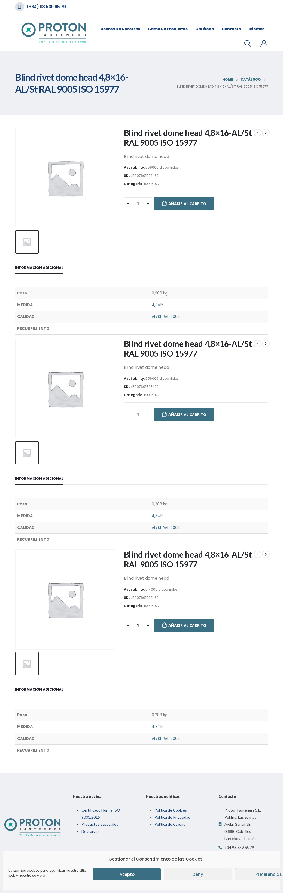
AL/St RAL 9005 (166, 316)
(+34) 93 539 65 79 (46, 7)
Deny (198, 874)
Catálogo (204, 29)
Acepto (127, 874)
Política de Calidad (169, 824)
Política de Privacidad (172, 817)
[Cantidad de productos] (138, 203)
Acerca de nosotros (120, 29)
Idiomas (256, 29)
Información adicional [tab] (39, 267)
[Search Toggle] (248, 43)
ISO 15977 (152, 183)
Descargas (90, 831)
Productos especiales (99, 824)
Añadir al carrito (187, 203)
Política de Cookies (170, 810)
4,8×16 (158, 305)
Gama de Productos (168, 29)
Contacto (231, 29)
